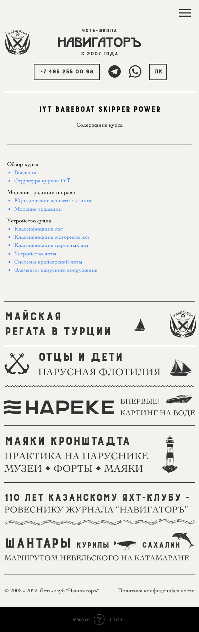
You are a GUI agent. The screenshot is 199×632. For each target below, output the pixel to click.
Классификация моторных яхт (52, 237)
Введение (26, 172)
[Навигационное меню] (185, 13)
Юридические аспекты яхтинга (52, 200)
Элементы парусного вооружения (56, 270)
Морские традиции (38, 209)
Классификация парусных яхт (51, 245)
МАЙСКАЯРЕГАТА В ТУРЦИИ (57, 324)
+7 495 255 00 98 (66, 72)
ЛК (158, 72)
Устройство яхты (35, 253)
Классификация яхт (38, 229)
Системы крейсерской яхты (48, 262)
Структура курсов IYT (42, 180)
